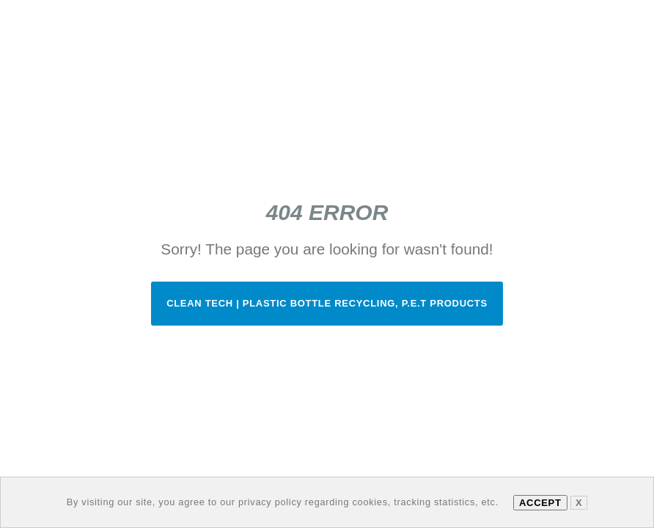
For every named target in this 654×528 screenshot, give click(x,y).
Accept (540, 502)
